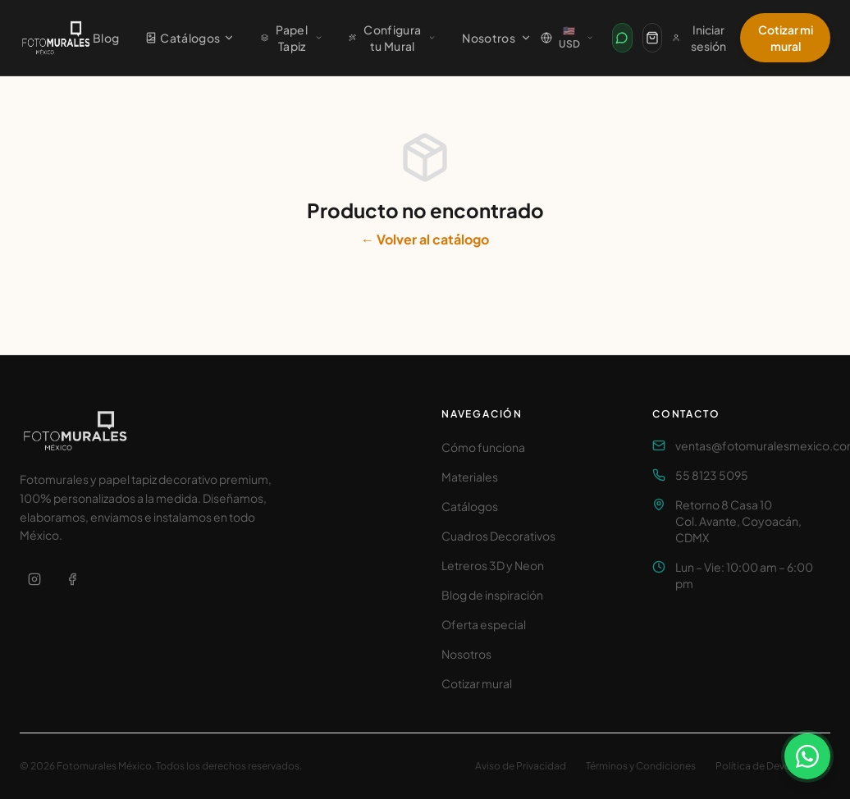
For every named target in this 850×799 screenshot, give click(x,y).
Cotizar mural (476, 683)
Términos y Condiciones (641, 766)
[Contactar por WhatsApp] (622, 38)
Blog (106, 37)
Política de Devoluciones (772, 766)
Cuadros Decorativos (498, 535)
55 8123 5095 (711, 475)
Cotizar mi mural (785, 37)
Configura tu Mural (392, 37)
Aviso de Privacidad (520, 766)
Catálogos (190, 37)
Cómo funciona (483, 447)
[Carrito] (652, 38)
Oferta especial (483, 624)
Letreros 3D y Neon (492, 565)
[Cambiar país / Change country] (567, 38)
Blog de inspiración (492, 594)
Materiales (469, 476)
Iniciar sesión (699, 37)
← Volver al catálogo (425, 239)
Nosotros (497, 37)
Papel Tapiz (291, 37)
